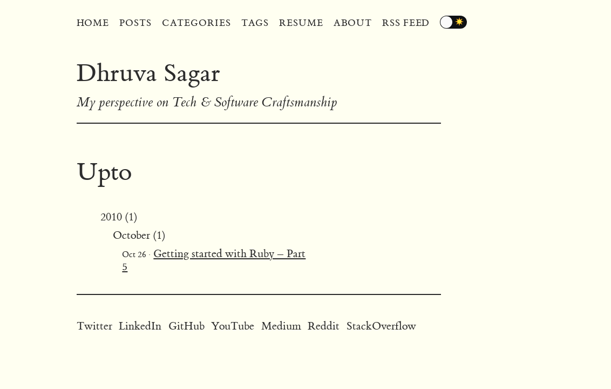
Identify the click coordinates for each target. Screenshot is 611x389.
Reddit (324, 326)
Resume (301, 23)
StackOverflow (381, 326)
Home (93, 23)
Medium (281, 326)
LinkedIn (140, 326)
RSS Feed (406, 23)
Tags (255, 23)
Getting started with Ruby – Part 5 (213, 260)
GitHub (186, 326)
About (353, 23)
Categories (196, 23)
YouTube (232, 326)
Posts (135, 23)
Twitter (94, 326)
